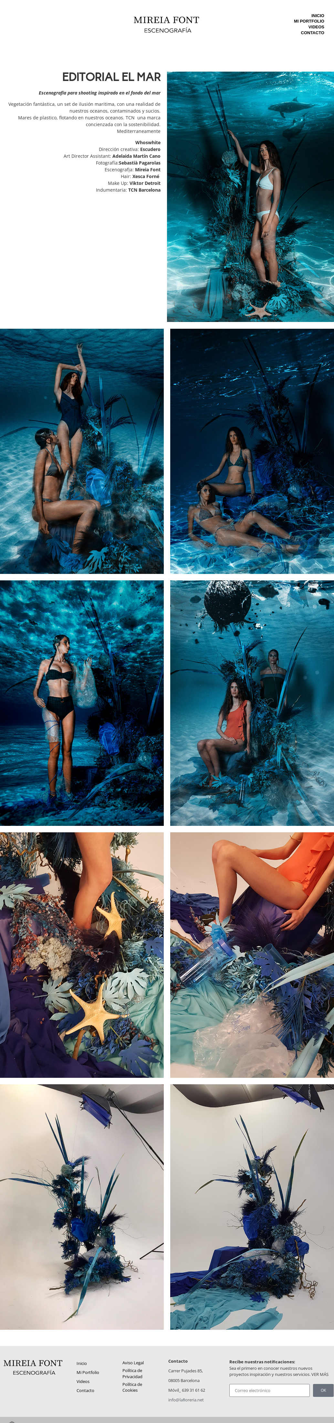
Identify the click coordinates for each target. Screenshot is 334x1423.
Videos (316, 27)
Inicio (317, 15)
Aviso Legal (133, 1363)
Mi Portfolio (309, 21)
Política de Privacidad (132, 1373)
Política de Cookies (132, 1387)
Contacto (312, 32)
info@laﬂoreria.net (186, 1400)
